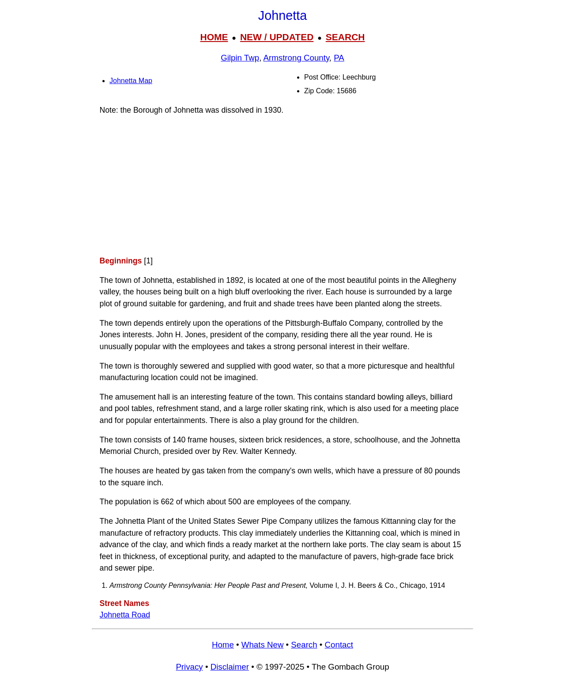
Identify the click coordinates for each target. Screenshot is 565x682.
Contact (339, 644)
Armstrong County (296, 57)
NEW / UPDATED (276, 37)
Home (223, 644)
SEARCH (345, 37)
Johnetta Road (125, 614)
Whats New (262, 644)
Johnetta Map (130, 80)
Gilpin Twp (240, 57)
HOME (214, 37)
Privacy (189, 666)
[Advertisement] (282, 185)
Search (304, 644)
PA (339, 57)
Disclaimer (230, 666)
